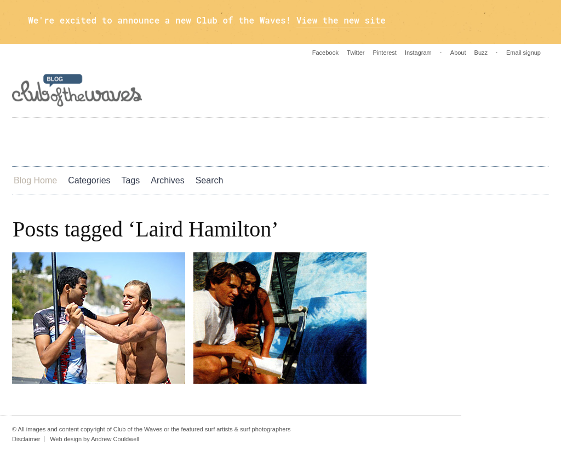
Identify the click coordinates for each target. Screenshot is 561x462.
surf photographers (265, 429)
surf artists (219, 429)
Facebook (325, 52)
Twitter (355, 52)
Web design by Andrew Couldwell (94, 439)
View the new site (341, 20)
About (458, 52)
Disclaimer (26, 439)
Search (210, 180)
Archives (167, 180)
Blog (381, 141)
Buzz (481, 52)
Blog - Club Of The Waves (77, 90)
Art (37, 141)
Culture (239, 141)
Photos (127, 141)
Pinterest (384, 52)
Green (334, 141)
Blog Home (35, 180)
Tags (131, 180)
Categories (89, 180)
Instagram (418, 52)
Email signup (523, 52)
